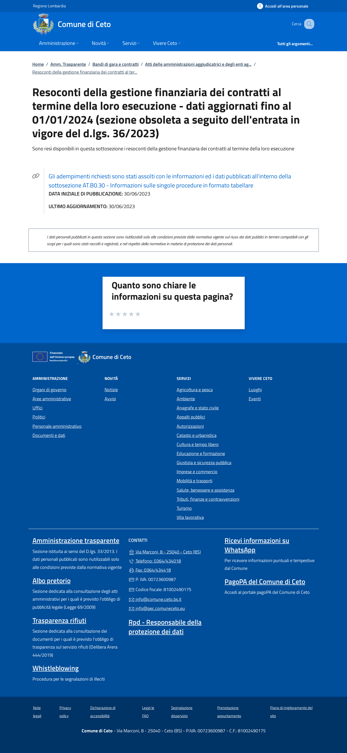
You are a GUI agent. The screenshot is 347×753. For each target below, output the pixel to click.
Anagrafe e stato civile (198, 407)
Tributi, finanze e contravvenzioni (208, 499)
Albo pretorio (52, 580)
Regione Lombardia (49, 6)
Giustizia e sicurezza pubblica (204, 462)
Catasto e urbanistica (196, 435)
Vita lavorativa (190, 517)
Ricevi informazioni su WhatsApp (257, 545)
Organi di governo (50, 389)
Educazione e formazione (201, 453)
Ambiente (186, 398)
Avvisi (110, 398)
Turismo (184, 508)
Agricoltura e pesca (195, 389)
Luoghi (255, 389)
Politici (39, 416)
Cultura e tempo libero (198, 444)
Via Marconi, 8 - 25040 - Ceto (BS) (173, 551)
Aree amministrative (52, 398)
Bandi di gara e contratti (115, 64)
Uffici (38, 407)
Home (38, 64)
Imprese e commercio (197, 471)
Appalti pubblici (191, 416)
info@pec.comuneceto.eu (157, 608)
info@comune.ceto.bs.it (155, 599)
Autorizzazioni (190, 426)
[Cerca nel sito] (308, 24)
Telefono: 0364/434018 (155, 560)
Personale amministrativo (57, 426)
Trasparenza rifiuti (59, 620)
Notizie (111, 389)
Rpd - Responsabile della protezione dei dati (165, 626)
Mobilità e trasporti (194, 480)
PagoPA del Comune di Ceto (265, 581)
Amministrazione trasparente (76, 540)
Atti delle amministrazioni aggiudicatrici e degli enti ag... (198, 64)
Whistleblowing (56, 668)
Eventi (255, 398)
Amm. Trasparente (68, 64)
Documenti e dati (49, 435)
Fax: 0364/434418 (150, 570)
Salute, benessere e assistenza (205, 490)
